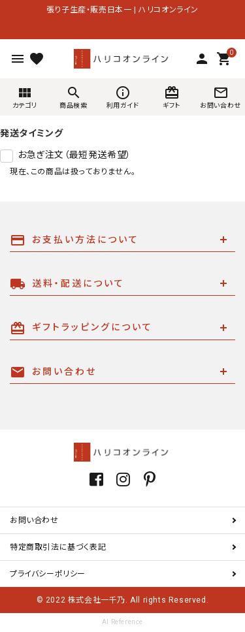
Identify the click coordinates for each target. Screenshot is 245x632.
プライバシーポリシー (48, 573)
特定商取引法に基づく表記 (58, 547)
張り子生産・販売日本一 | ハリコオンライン (122, 9)
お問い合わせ (34, 520)
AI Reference (122, 621)
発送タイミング (31, 133)
